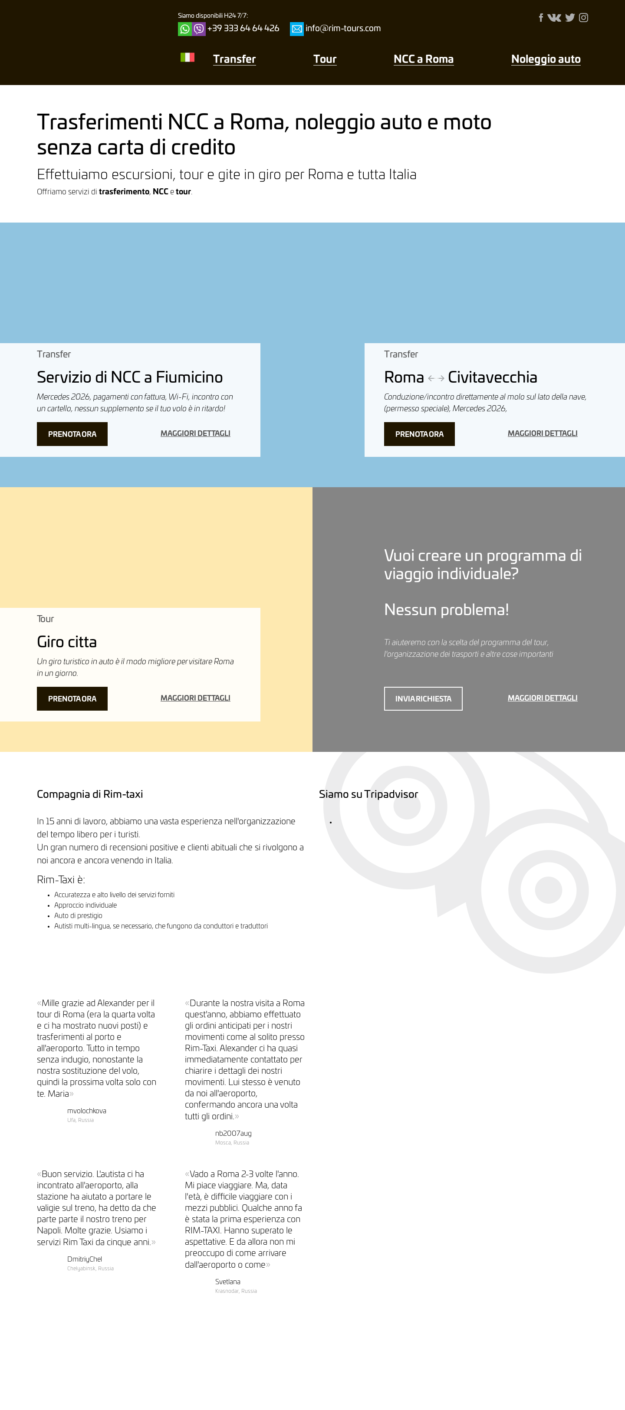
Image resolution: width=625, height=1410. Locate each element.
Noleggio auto (546, 60)
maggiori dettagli (195, 433)
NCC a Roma (424, 60)
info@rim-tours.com (343, 29)
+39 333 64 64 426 (243, 29)
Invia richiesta (423, 699)
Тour (325, 60)
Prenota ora (72, 434)
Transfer (234, 60)
